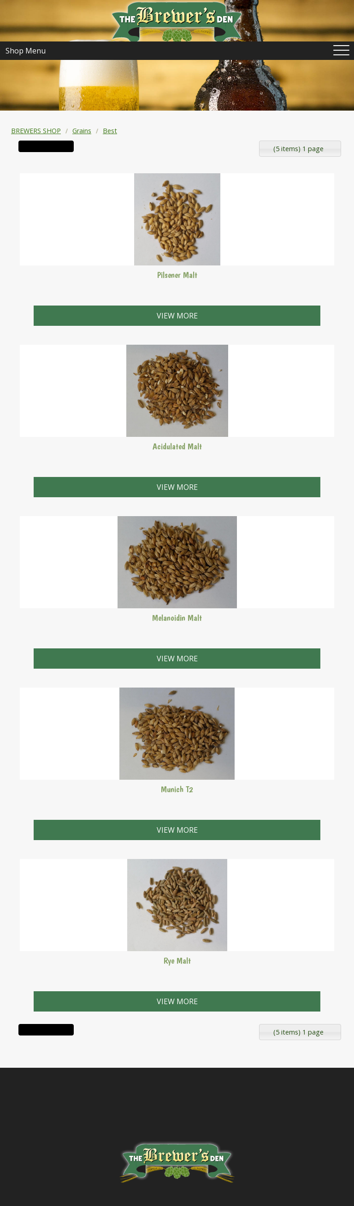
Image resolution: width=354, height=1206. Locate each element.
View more (177, 316)
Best (110, 130)
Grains (81, 130)
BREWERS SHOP (36, 130)
